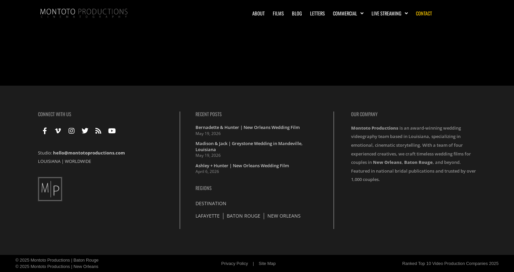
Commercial (348, 13)
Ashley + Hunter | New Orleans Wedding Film (242, 166)
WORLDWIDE (78, 161)
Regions (204, 187)
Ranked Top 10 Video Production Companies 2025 (450, 263)
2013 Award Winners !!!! (42, 58)
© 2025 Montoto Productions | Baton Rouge (57, 260)
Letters (317, 13)
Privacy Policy (234, 263)
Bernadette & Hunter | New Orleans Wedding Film (248, 127)
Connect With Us (54, 114)
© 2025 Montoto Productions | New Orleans (56, 266)
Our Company (364, 114)
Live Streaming (390, 13)
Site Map (267, 263)
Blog (297, 13)
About (258, 13)
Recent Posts (209, 114)
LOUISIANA (49, 161)
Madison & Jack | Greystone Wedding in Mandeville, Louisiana (249, 146)
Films (278, 13)
